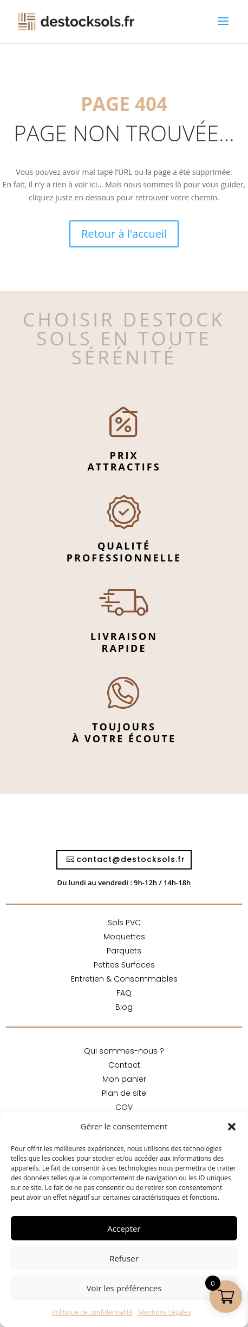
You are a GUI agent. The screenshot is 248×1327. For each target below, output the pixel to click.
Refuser (124, 1258)
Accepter (123, 1228)
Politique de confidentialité (92, 1312)
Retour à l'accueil (124, 233)
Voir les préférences (124, 1288)
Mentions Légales (164, 1312)
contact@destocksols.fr (130, 859)
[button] (231, 1126)
